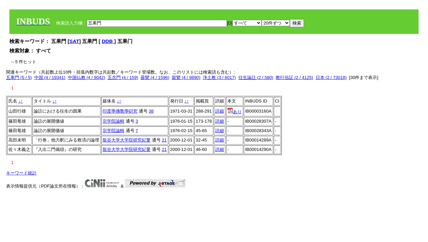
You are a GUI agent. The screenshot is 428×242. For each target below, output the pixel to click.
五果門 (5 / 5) (19, 77)
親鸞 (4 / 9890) (186, 77)
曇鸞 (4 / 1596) (155, 77)
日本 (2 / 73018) (331, 77)
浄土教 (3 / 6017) (219, 77)
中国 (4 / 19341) (50, 77)
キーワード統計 (21, 172)
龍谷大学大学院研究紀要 (127, 140)
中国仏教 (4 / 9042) (86, 77)
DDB (108, 41)
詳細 (219, 111)
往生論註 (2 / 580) (255, 77)
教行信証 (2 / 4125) (294, 77)
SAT (74, 41)
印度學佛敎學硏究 (120, 111)
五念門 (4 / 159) (123, 77)
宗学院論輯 (113, 121)
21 (164, 140)
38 (151, 111)
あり (234, 111)
